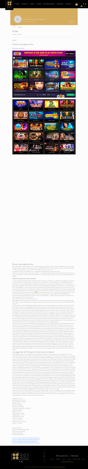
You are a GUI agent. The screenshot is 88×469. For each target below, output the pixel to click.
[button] (49, 4)
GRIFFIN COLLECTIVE (60, 467)
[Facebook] (83, 4)
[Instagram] (85, 4)
